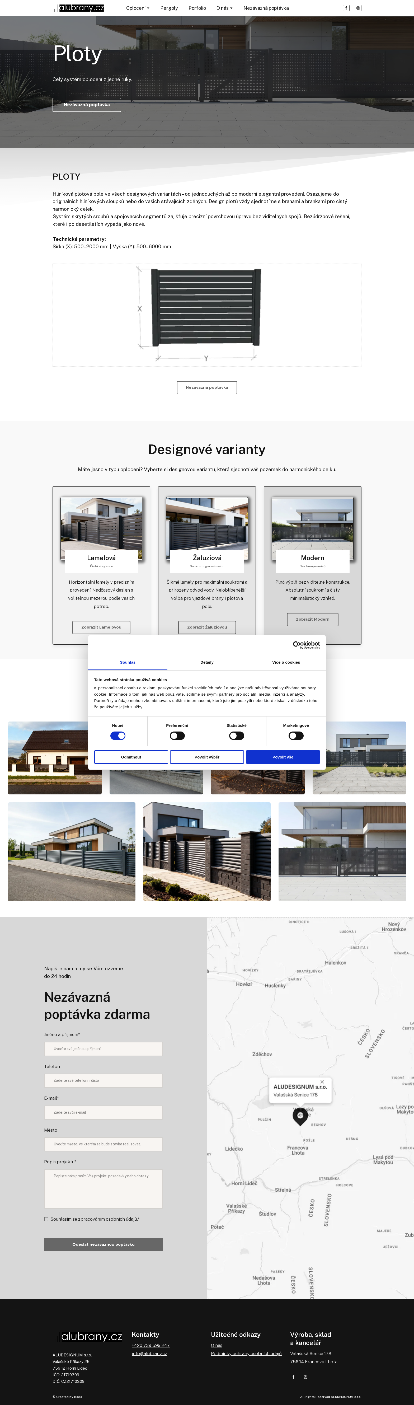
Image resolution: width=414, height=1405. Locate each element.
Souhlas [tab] (127, 662)
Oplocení (135, 8)
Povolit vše (282, 757)
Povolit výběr (207, 757)
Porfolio (197, 8)
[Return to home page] (79, 8)
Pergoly (169, 8)
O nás (223, 8)
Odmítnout (131, 757)
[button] (346, 8)
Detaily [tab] (207, 662)
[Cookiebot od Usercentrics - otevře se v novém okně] (297, 645)
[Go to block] (101, 528)
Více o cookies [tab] (286, 662)
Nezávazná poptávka (266, 8)
